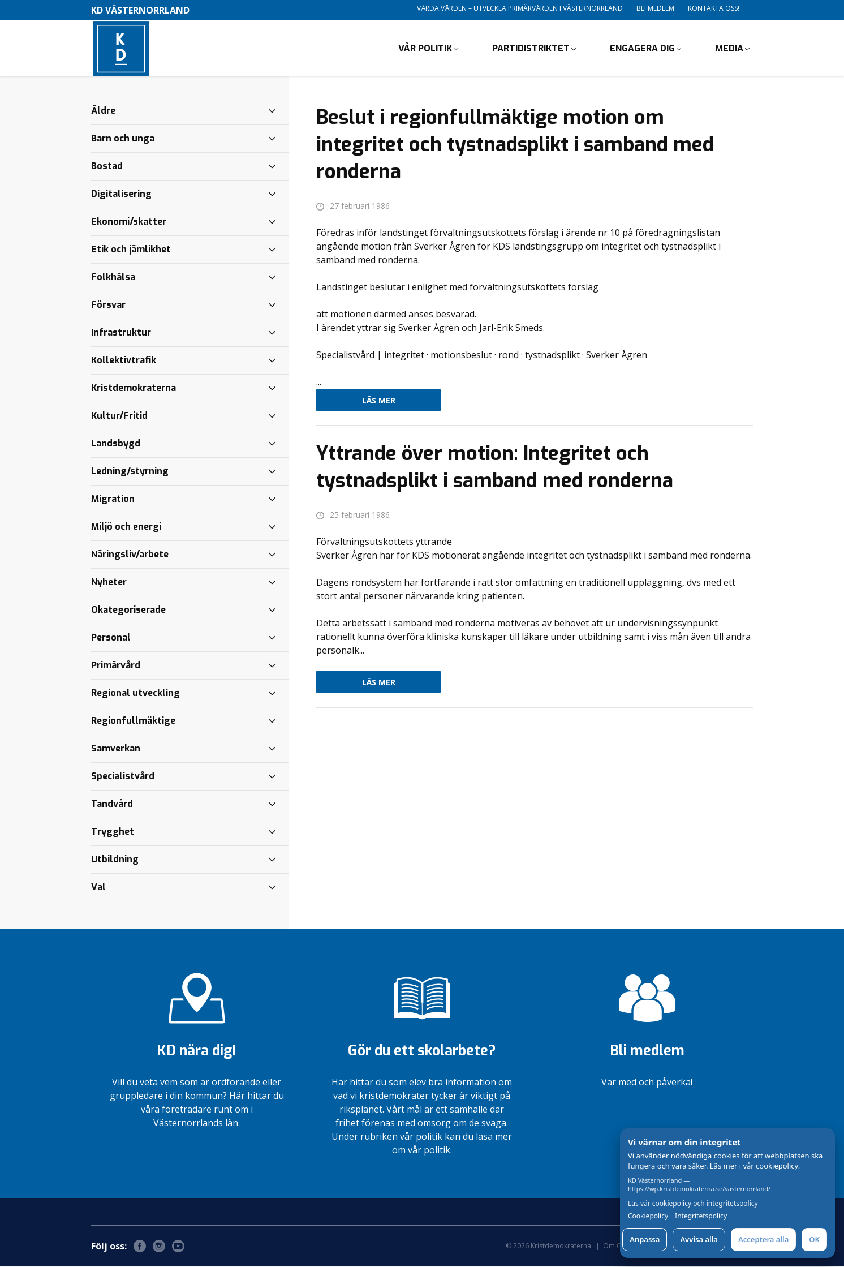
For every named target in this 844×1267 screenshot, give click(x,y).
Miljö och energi (126, 527)
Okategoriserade (128, 610)
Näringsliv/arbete (130, 555)
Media (729, 48)
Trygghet (112, 832)
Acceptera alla (763, 1239)
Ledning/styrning (130, 472)
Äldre (103, 111)
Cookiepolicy (648, 1216)
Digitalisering (121, 194)
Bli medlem (655, 8)
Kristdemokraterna (133, 388)
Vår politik (425, 48)
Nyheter (109, 583)
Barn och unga (122, 139)
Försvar (108, 305)
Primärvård (115, 666)
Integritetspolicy (701, 1216)
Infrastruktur (121, 333)
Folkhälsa (113, 278)
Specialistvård (122, 777)
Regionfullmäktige (133, 721)
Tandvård (112, 804)
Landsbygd (115, 444)
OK (814, 1239)
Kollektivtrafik (123, 361)
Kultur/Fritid (119, 416)
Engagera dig (642, 48)
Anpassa (645, 1239)
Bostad (107, 167)
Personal (111, 638)
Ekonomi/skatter (128, 222)
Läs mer (378, 401)
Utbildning (115, 860)
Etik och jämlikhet (131, 250)
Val (98, 888)
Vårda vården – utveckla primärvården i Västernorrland (520, 8)
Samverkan (115, 749)
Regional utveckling (135, 693)
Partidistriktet (531, 48)
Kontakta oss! (713, 8)
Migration (113, 499)
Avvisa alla (699, 1239)
